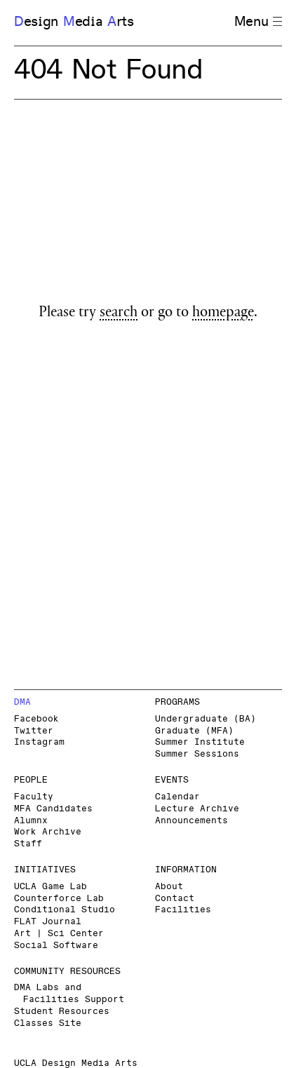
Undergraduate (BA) (205, 719)
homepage (223, 313)
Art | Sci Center (59, 933)
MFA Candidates (53, 808)
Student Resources (61, 1011)
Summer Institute (200, 742)
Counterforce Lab (59, 898)
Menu (258, 22)
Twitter (33, 731)
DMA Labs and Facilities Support (69, 993)
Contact (174, 898)
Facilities (183, 909)
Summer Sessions (197, 754)
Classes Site (47, 1023)
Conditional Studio (64, 909)
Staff (28, 844)
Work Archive (47, 832)
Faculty (33, 797)
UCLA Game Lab (50, 886)
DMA (22, 702)
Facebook (36, 719)
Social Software (56, 945)
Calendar (177, 797)
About (169, 886)
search (118, 313)
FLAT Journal (47, 921)
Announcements (191, 820)
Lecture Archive (197, 808)
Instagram (39, 742)
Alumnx (31, 820)
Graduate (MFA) (194, 731)
